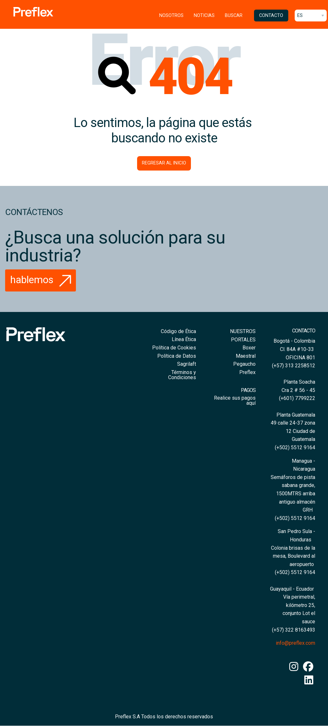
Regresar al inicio (164, 163)
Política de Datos (176, 356)
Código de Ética (178, 331)
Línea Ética (184, 339)
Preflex (247, 372)
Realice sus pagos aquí (235, 400)
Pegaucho (244, 364)
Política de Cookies (174, 348)
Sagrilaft (186, 364)
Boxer (249, 348)
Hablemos (42, 280)
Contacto (271, 15)
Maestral (246, 356)
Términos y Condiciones (182, 374)
